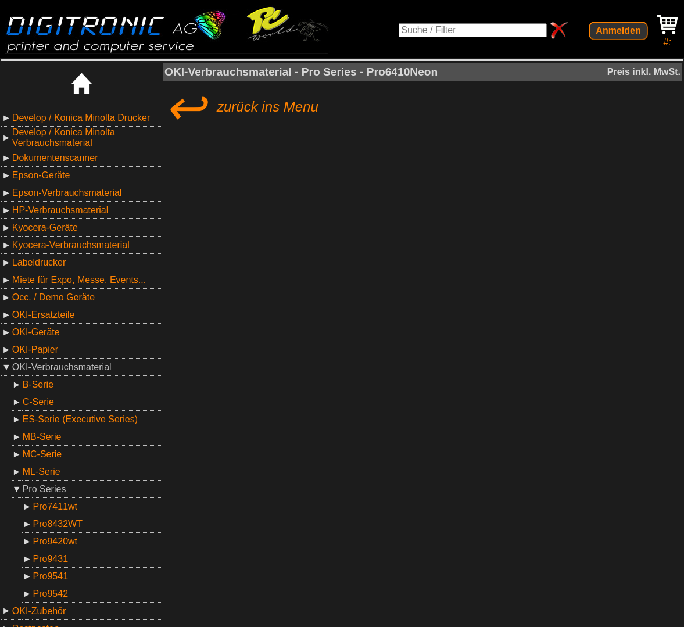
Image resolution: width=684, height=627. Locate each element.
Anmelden (618, 30)
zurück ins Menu (241, 107)
